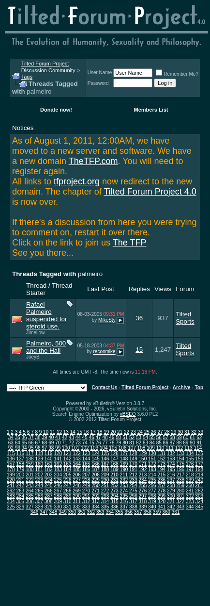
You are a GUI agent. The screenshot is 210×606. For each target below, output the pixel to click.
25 (147, 432)
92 (11, 448)
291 (86, 496)
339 (143, 506)
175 (180, 464)
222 (30, 480)
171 (143, 464)
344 (190, 506)
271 (95, 490)
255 (143, 485)
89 (185, 442)
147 (114, 458)
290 (77, 496)
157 (11, 464)
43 (71, 437)
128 (133, 453)
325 (11, 506)
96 (37, 448)
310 (67, 501)
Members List (151, 110)
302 (190, 496)
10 (45, 432)
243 (30, 485)
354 (109, 512)
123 (86, 453)
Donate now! (56, 110)
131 (161, 453)
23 (133, 432)
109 (151, 448)
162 (58, 464)
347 (44, 512)
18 (99, 432)
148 (124, 458)
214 (152, 474)
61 (192, 437)
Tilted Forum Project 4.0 (150, 192)
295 (124, 496)
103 (94, 448)
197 (190, 469)
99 (57, 448)
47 (98, 437)
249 (86, 485)
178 (11, 469)
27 (160, 432)
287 (49, 496)
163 (67, 464)
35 (17, 437)
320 (161, 501)
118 (39, 453)
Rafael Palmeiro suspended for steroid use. (46, 315)
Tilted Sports (185, 318)
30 (180, 432)
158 (20, 464)
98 (51, 448)
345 (199, 506)
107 (132, 448)
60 (185, 437)
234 (143, 480)
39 (44, 437)
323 (190, 501)
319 (152, 501)
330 (58, 506)
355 (119, 512)
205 (67, 474)
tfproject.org (77, 181)
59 (178, 437)
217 (180, 474)
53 (138, 437)
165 (86, 464)
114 (198, 448)
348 (53, 512)
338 (133, 506)
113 (188, 448)
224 (49, 480)
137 (20, 458)
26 (153, 432)
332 (77, 506)
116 (20, 453)
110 (160, 448)
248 (77, 485)
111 (169, 448)
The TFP (130, 242)
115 (11, 453)
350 (72, 512)
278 (161, 490)
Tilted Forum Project (144, 387)
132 (171, 453)
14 (72, 432)
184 (67, 469)
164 (77, 464)
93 (17, 448)
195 (171, 469)
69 (51, 442)
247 (67, 485)
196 (180, 469)
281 (190, 490)
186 (86, 469)
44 (78, 437)
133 (180, 453)
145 (95, 458)
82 (138, 442)
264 (30, 490)
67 (37, 442)
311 (77, 501)
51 (125, 437)
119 (49, 453)
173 (161, 464)
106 (123, 448)
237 (171, 480)
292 (95, 496)
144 (86, 458)
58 (172, 437)
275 (133, 490)
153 (171, 458)
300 (171, 496)
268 (67, 490)
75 (91, 442)
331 (67, 506)
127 (124, 453)
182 (49, 469)
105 (113, 448)
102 (85, 448)
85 (159, 442)
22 (126, 432)
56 (159, 437)
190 (124, 469)
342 (171, 506)
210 (114, 474)
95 (30, 448)
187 (95, 469)
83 (145, 442)
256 (152, 485)
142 (67, 458)
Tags (26, 77)
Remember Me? (177, 74)
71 (64, 442)
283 (11, 496)
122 (77, 453)
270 (86, 490)
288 (58, 496)
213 (143, 474)
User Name (100, 72)
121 (67, 453)
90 (192, 442)
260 (190, 485)
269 (77, 490)
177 (199, 464)
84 (152, 442)
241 (11, 485)
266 (49, 490)
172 (152, 464)
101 (75, 448)
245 (49, 485)
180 (30, 469)
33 (200, 432)
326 (20, 506)
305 (20, 501)
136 (11, 458)
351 (81, 512)
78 (111, 442)
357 (138, 512)
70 (57, 442)
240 (199, 480)
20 (113, 432)
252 (114, 485)
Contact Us (105, 387)
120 (58, 453)
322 (180, 501)
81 (132, 442)
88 (178, 442)
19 (106, 432)
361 (176, 512)
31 (187, 432)
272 (105, 490)
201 (30, 474)
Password (98, 83)
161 (49, 464)
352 (91, 512)
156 (199, 458)
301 (180, 496)
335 (105, 506)
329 (49, 506)
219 (199, 474)
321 (171, 501)
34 (11, 437)
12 (59, 432)
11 (52, 432)
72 (71, 442)
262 (11, 490)
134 (190, 453)
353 (100, 512)
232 (124, 480)
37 (30, 437)
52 (132, 437)
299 (161, 496)
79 (118, 442)
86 (165, 442)
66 (30, 442)
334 (95, 506)
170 (133, 464)
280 (180, 490)
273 (114, 490)
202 (39, 474)
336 (114, 506)
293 (105, 496)
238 (180, 480)
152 (161, 458)
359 (157, 512)
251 (105, 485)
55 (152, 437)
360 (166, 512)
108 (141, 448)
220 (11, 480)
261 (199, 485)
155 (190, 458)
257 (161, 485)
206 (77, 474)
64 (17, 442)
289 (67, 496)
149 (133, 458)
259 (180, 485)
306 (30, 501)
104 (104, 448)
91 (199, 442)
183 (58, 469)
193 (152, 469)
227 (77, 480)
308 (49, 501)
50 (118, 437)
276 (143, 490)
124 (95, 453)
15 (139, 349)
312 (86, 501)
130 (152, 453)
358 (147, 512)
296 (133, 496)
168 (114, 464)
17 (92, 432)
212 (133, 474)
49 (111, 437)
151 (152, 458)
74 (85, 442)
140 (49, 458)
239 (190, 480)
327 (30, 506)
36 (139, 318)
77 (104, 442)
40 (51, 437)
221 (20, 480)
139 (39, 458)
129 (143, 453)
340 (152, 506)
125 (105, 453)
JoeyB (33, 357)
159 (30, 464)
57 (165, 437)
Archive (182, 387)
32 (193, 432)
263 (20, 490)
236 (161, 480)
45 (85, 437)
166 (95, 464)
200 (20, 474)
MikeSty (107, 320)
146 (105, 458)
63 (11, 442)
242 (20, 485)
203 (49, 474)
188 (105, 469)
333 (86, 506)
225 (58, 480)
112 (179, 448)
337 (124, 506)
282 (199, 490)
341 (161, 506)
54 (145, 437)
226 (67, 480)
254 (133, 485)
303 (199, 496)
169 (124, 464)
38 (37, 437)
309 (58, 501)
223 (39, 480)
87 (172, 442)
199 (11, 474)
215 (161, 474)
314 (105, 501)
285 (30, 496)
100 (66, 448)
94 (24, 448)
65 (24, 442)
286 (39, 496)
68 (44, 442)
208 (95, 474)
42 (64, 437)
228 (86, 480)
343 (180, 506)
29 (173, 432)
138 (30, 458)
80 (125, 442)
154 (180, 458)
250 (95, 485)
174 (171, 464)
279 (171, 490)
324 (199, 501)
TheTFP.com (93, 161)
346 (34, 512)
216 (171, 474)
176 (190, 464)
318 (143, 501)
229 (95, 480)
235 (152, 480)
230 (105, 480)
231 (114, 480)
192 (143, 469)
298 (152, 496)
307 (39, 501)
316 (124, 501)
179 (20, 469)
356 (128, 512)
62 (199, 437)
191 (133, 469)
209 (105, 474)
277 (152, 490)
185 (77, 469)
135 (199, 453)
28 (166, 432)
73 (78, 442)
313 (95, 501)
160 (39, 464)
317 (133, 501)
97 (44, 448)
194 (161, 469)
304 (11, 501)
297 (143, 496)
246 (58, 485)
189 (114, 469)
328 (39, 506)
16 (86, 432)
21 (119, 432)
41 (57, 437)
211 (124, 474)
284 (20, 496)
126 (114, 453)
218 (190, 474)
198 (199, 469)
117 (30, 453)
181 (39, 469)
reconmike (104, 352)
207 (86, 474)
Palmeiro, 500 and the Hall (46, 347)
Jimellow (35, 332)
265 (39, 490)
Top (199, 387)
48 (104, 437)
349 (63, 512)
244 (39, 485)
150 (143, 458)
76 (98, 442)
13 (66, 432)
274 (124, 490)
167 (105, 464)
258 (171, 485)
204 (58, 474)
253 (124, 485)
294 (114, 496)
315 (114, 501)
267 (58, 490)
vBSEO (128, 414)
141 (58, 458)
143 (77, 458)
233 (133, 480)
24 (140, 432)
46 (91, 437)
